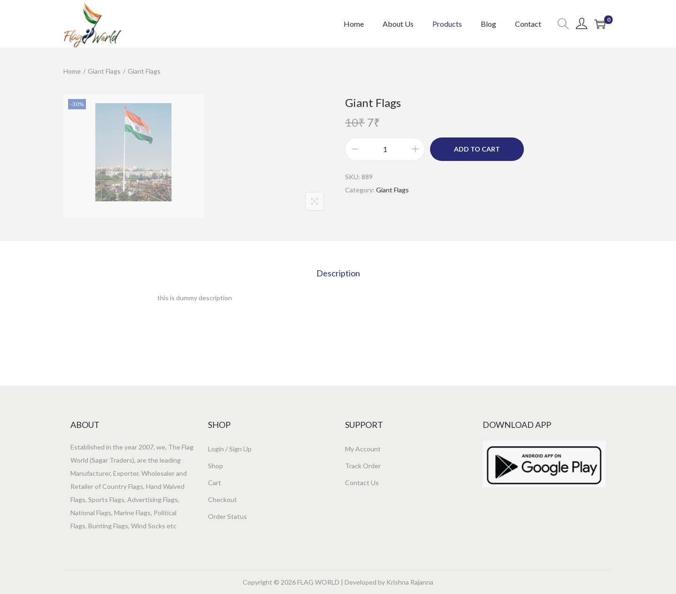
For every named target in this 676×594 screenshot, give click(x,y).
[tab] (338, 273)
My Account (363, 449)
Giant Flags (104, 71)
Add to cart (477, 149)
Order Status (227, 516)
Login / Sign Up (230, 449)
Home (72, 71)
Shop (215, 466)
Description (338, 273)
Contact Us (362, 483)
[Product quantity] (385, 149)
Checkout (222, 499)
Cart (214, 483)
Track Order (363, 466)
